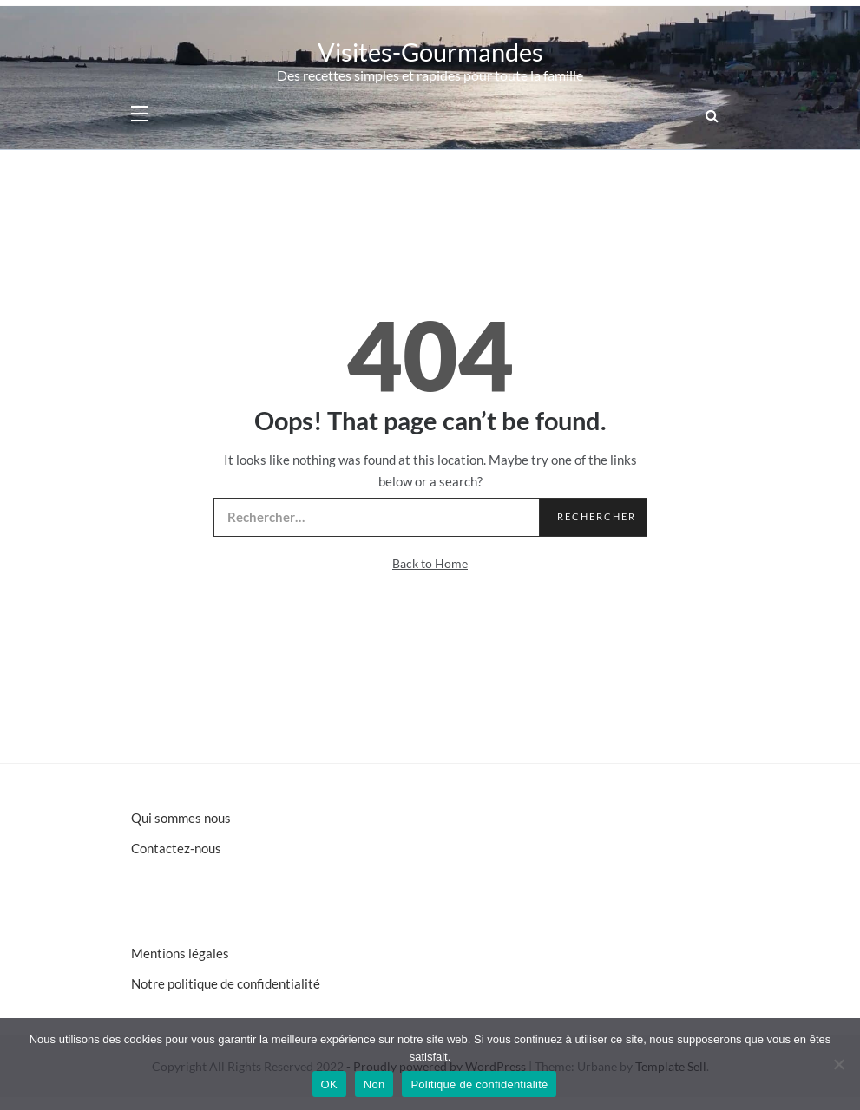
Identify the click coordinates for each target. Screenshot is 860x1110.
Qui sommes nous (181, 818)
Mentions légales (180, 953)
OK (329, 1084)
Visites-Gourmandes (430, 51)
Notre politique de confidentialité (225, 983)
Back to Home (430, 563)
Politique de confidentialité (479, 1084)
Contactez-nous (176, 848)
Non (374, 1084)
